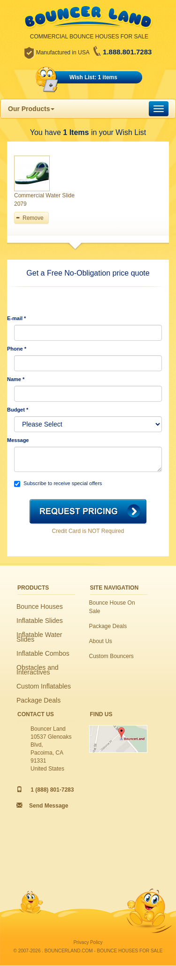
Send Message (48, 805)
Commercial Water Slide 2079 (44, 199)
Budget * (17, 409)
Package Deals (38, 700)
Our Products (31, 108)
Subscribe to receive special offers (58, 483)
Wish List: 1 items (93, 77)
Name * (15, 379)
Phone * (16, 349)
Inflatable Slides (39, 620)
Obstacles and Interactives (37, 670)
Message (18, 440)
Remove (33, 218)
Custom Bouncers (111, 656)
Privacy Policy (87, 942)
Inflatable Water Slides (39, 637)
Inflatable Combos (42, 653)
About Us (100, 641)
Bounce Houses (39, 606)
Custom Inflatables (43, 686)
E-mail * (16, 318)
